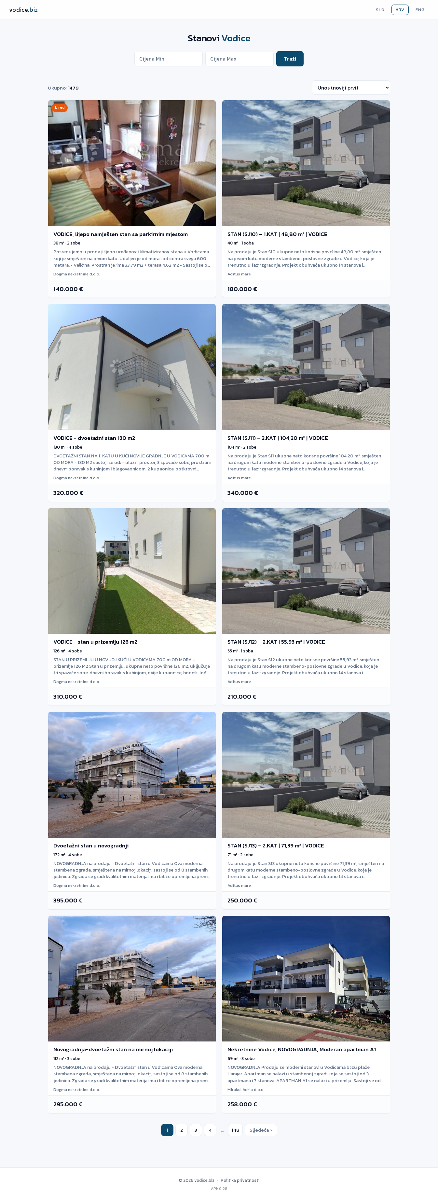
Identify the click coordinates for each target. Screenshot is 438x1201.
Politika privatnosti (240, 1180)
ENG (420, 10)
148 (235, 1130)
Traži (290, 59)
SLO (380, 10)
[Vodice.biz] (23, 10)
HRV (400, 10)
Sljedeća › (261, 1130)
